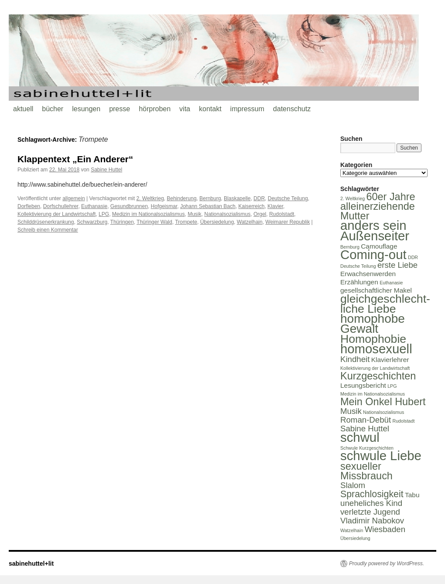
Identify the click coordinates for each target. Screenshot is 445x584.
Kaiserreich (251, 206)
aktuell (23, 109)
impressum (247, 109)
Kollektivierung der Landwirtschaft (56, 214)
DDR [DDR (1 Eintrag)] (413, 257)
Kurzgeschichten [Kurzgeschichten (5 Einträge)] (378, 376)
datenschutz (292, 109)
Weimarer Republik (287, 222)
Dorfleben (28, 206)
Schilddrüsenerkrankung (45, 222)
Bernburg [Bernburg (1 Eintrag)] (349, 246)
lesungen (86, 109)
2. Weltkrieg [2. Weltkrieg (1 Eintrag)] (352, 198)
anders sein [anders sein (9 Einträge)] (373, 225)
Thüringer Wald (154, 222)
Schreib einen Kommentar (47, 230)
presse (119, 109)
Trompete (186, 222)
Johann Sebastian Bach (208, 206)
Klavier (275, 206)
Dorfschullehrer (61, 206)
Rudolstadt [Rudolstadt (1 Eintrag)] (403, 420)
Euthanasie (94, 206)
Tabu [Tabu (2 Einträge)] (412, 495)
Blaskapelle (237, 198)
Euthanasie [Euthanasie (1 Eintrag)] (391, 282)
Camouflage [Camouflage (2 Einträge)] (379, 246)
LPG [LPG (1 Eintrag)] (392, 386)
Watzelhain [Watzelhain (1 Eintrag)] (351, 530)
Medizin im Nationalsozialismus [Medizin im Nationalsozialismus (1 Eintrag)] (372, 393)
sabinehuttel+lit (31, 563)
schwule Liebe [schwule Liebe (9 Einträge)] (380, 455)
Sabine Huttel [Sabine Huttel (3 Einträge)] (364, 428)
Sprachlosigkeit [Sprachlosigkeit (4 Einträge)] (372, 494)
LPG (104, 214)
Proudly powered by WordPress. (386, 563)
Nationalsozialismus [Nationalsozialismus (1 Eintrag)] (383, 412)
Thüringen (122, 222)
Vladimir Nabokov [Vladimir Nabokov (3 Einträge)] (372, 520)
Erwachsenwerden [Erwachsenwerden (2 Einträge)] (368, 273)
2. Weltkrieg (150, 198)
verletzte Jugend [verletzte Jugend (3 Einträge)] (370, 511)
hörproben (155, 109)
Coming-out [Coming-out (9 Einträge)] (373, 254)
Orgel (259, 214)
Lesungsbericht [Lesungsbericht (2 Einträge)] (363, 385)
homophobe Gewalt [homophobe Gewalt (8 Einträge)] (372, 323)
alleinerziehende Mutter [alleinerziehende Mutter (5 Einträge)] (377, 211)
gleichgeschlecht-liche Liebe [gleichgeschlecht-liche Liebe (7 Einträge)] (385, 303)
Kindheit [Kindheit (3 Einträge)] (355, 359)
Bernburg (210, 198)
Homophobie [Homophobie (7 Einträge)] (373, 338)
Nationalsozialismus (227, 214)
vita (184, 109)
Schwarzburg (92, 222)
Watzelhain (250, 222)
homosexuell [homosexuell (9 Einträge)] (376, 349)
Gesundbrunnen (129, 206)
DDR (259, 198)
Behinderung (181, 198)
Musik (194, 214)
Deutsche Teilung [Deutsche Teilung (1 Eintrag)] (358, 266)
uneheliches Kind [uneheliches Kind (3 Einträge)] (371, 503)
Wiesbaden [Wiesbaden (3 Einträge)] (385, 529)
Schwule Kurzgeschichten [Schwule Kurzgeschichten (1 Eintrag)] (367, 448)
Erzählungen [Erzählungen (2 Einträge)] (359, 282)
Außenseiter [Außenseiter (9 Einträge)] (374, 236)
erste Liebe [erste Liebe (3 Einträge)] (397, 265)
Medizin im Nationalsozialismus (148, 214)
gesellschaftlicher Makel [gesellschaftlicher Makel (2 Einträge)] (376, 290)
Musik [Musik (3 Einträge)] (351, 411)
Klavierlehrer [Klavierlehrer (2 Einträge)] (390, 359)
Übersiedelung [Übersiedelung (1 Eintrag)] (355, 538)
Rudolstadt (281, 214)
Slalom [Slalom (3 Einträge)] (352, 485)
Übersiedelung (217, 222)
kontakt (210, 109)
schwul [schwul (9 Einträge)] (360, 437)
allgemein (73, 198)
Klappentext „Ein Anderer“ (75, 159)
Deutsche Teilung (288, 198)
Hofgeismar (164, 206)
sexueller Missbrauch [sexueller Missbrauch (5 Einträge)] (366, 471)
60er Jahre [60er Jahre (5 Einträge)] (390, 196)
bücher (52, 109)
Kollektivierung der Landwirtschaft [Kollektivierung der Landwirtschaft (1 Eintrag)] (375, 368)
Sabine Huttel (106, 170)
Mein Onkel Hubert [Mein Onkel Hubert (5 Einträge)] (383, 401)
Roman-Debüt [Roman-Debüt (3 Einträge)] (365, 419)
